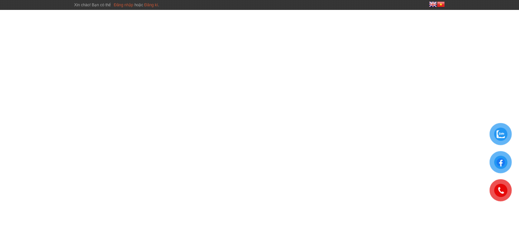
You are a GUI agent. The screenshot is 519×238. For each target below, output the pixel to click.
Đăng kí (151, 5)
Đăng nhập (124, 5)
